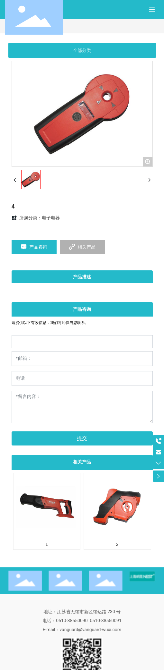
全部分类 (82, 50)
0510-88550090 (71, 620)
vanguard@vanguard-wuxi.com (90, 629)
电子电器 (51, 217)
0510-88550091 (105, 620)
